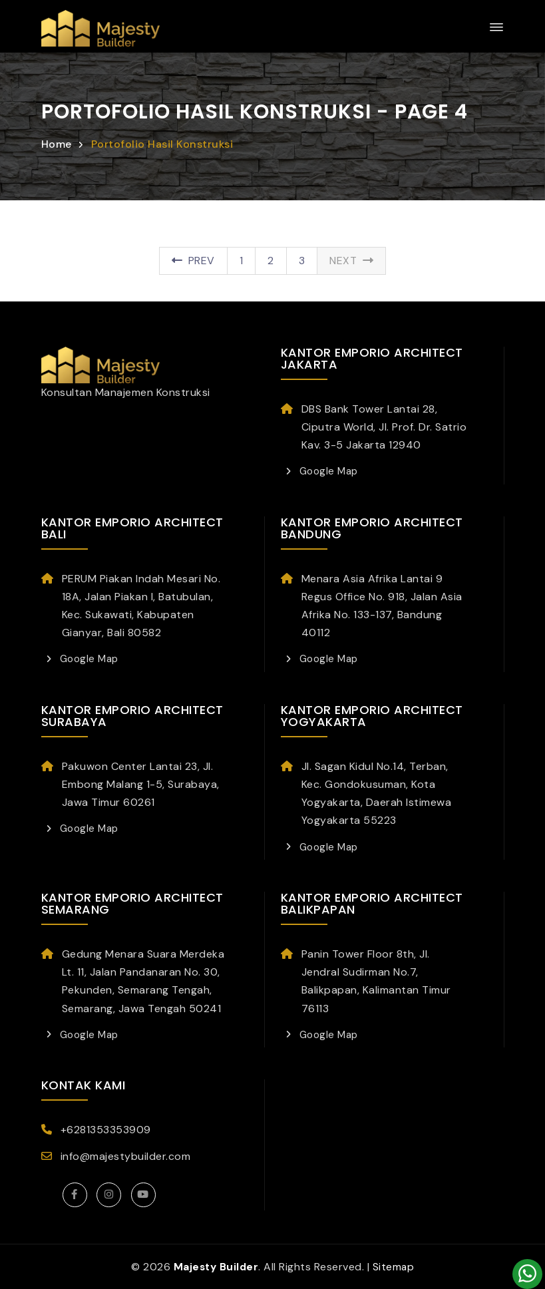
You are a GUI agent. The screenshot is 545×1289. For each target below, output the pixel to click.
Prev (193, 261)
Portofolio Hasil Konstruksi (162, 144)
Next (351, 261)
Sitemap (394, 1267)
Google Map (327, 471)
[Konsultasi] (527, 1274)
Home (56, 144)
